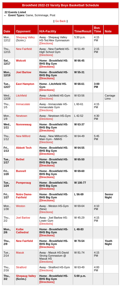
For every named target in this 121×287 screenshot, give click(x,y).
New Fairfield (24, 48)
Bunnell (21, 171)
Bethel (20, 159)
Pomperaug (23, 182)
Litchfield (21, 95)
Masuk (20, 252)
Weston (20, 205)
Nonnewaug (23, 124)
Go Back (60, 21)
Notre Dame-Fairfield (24, 196)
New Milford (23, 136)
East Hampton (25, 83)
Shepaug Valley (25, 37)
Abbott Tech (24, 147)
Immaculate (23, 104)
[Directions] (46, 43)
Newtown (21, 115)
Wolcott (21, 60)
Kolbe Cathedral (22, 231)
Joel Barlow (23, 72)
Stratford (21, 267)
